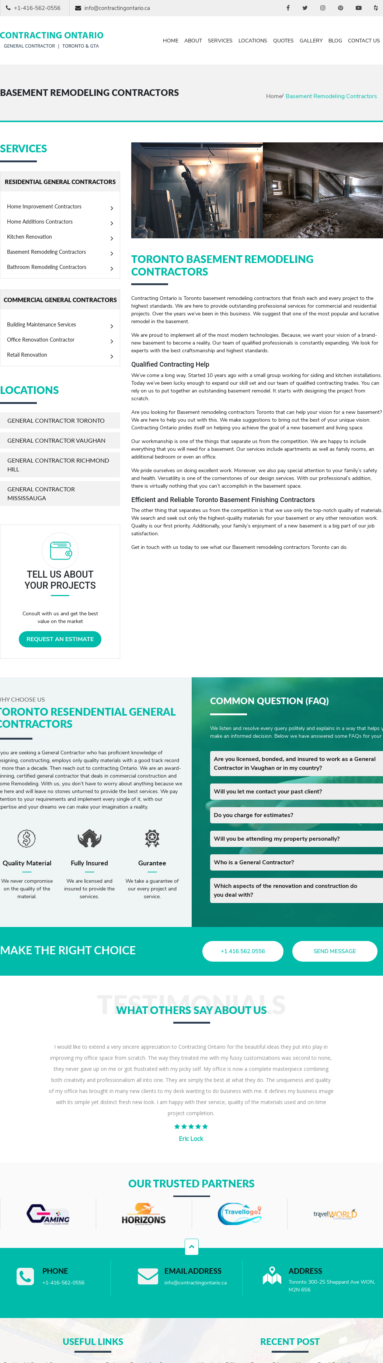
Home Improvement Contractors (44, 206)
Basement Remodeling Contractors (46, 252)
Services (220, 40)
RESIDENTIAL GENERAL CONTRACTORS (60, 181)
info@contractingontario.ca (117, 8)
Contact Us (364, 40)
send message (335, 951)
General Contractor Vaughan (56, 440)
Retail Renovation (27, 355)
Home (170, 40)
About (193, 40)
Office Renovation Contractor (40, 339)
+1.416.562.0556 (243, 951)
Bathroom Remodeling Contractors (46, 267)
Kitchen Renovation (29, 236)
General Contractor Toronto (56, 420)
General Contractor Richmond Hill (58, 465)
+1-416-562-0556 (37, 8)
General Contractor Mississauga (41, 493)
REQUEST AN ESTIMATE (60, 639)
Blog (335, 40)
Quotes (283, 40)
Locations (252, 40)
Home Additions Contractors (40, 221)
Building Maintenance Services (41, 324)
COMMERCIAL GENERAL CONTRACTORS (60, 299)
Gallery (311, 40)
